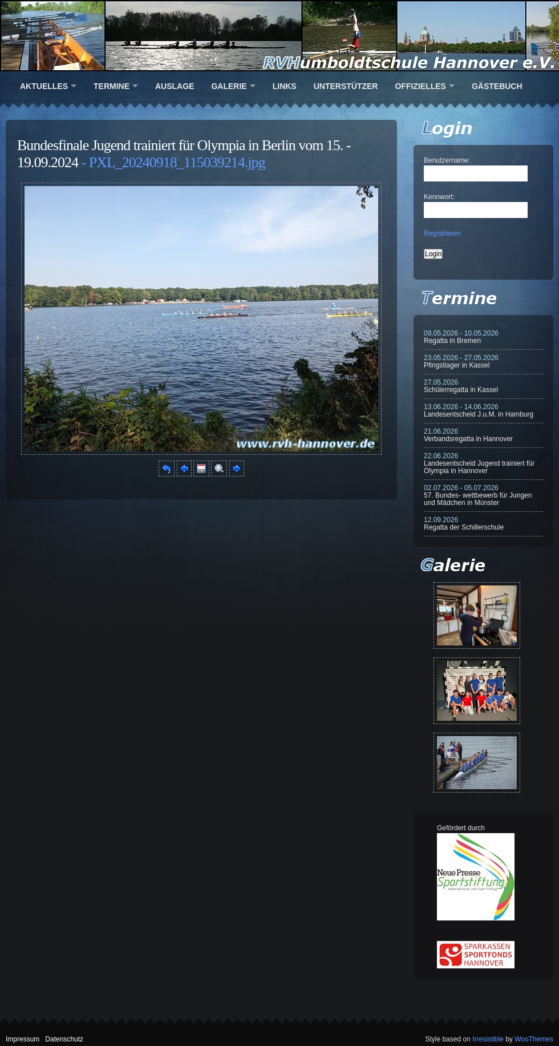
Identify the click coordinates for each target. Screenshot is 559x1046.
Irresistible (488, 1039)
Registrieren (442, 233)
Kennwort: (439, 197)
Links (285, 86)
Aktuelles (44, 86)
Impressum (22, 1039)
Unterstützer (346, 86)
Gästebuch (497, 86)
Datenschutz (64, 1039)
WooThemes (534, 1039)
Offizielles (420, 86)
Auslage (174, 86)
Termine (111, 86)
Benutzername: (447, 160)
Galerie (228, 86)
